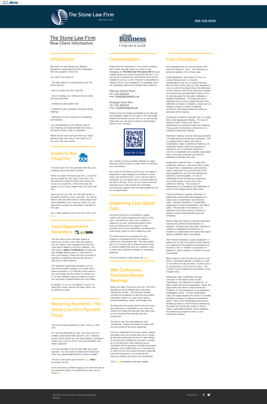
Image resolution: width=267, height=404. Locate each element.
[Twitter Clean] (208, 394)
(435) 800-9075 (121, 105)
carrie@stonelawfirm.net (127, 108)
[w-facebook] (203, 394)
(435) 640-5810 (121, 94)
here (59, 373)
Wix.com (56, 397)
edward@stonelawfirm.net (127, 97)
